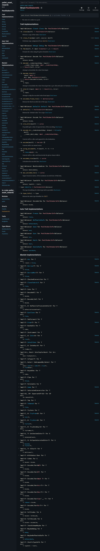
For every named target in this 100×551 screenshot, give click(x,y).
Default (36, 106)
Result (56, 49)
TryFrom (33, 413)
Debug (35, 46)
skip (24, 89)
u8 (41, 142)
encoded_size (28, 158)
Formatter (42, 49)
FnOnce (27, 152)
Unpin (35, 240)
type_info (26, 193)
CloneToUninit (33, 282)
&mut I (32, 75)
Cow (38, 499)
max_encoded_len (29, 173)
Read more (42, 35)
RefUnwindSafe (39, 220)
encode (25, 142)
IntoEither (31, 342)
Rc (38, 505)
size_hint (26, 124)
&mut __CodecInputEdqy (49, 65)
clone (25, 31)
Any (28, 259)
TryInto (33, 420)
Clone (35, 29)
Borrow (30, 266)
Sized (57, 130)
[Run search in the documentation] (59, 2)
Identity (28, 187)
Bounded (27, 444)
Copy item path (41, 7)
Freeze (35, 213)
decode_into (27, 73)
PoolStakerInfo (54, 29)
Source (22, 10)
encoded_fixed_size (30, 99)
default (26, 109)
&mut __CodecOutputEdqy (49, 134)
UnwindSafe (37, 247)
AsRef (29, 366)
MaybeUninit (36, 77)
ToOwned (30, 403)
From (29, 322)
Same (29, 387)
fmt (24, 49)
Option (45, 99)
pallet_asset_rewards (26, 5)
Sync (34, 233)
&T (39, 465)
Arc (38, 485)
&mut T (40, 479)
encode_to (26, 130)
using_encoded (28, 149)
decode (25, 63)
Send (34, 227)
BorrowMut (31, 273)
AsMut (36, 366)
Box (38, 492)
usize (51, 99)
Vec (38, 142)
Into (32, 336)
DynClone (31, 312)
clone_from (27, 38)
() (51, 89)
